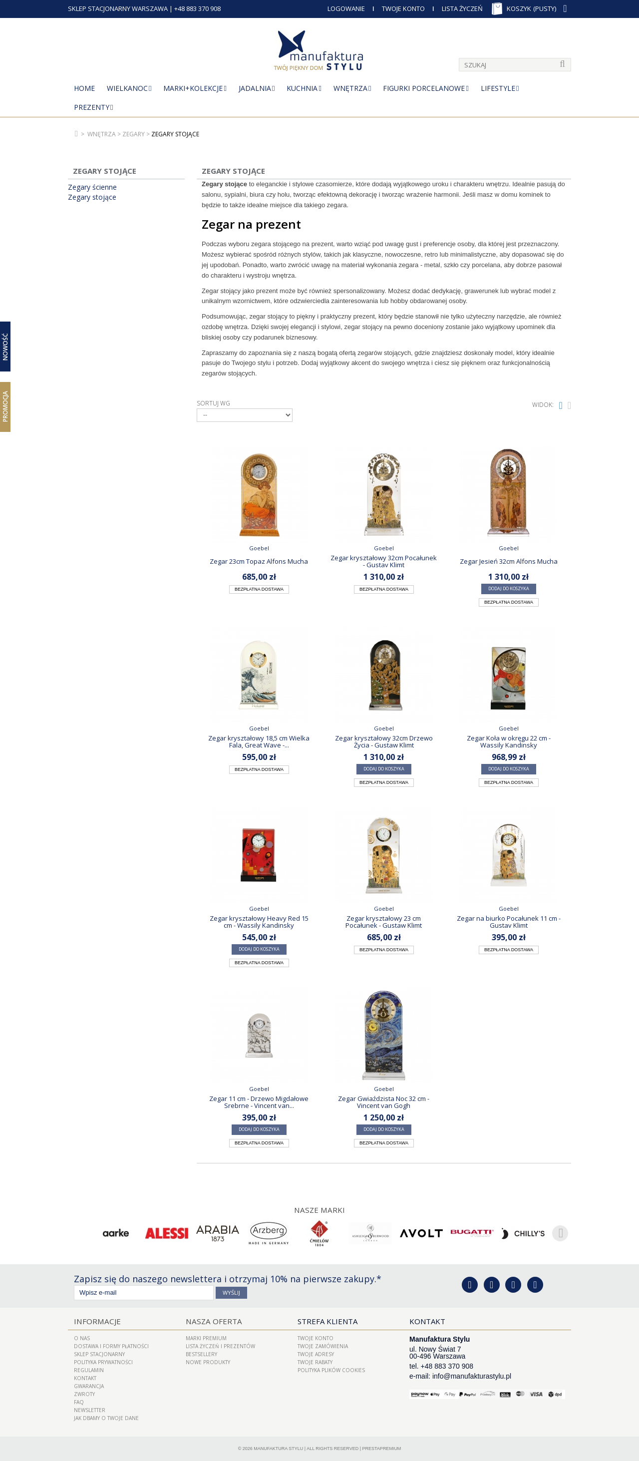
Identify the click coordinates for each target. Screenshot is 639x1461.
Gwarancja (89, 1386)
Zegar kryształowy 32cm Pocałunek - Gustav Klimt (383, 561)
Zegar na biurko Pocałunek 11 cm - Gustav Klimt (509, 922)
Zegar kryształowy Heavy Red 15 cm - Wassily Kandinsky (259, 922)
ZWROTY (84, 1394)
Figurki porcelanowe (424, 88)
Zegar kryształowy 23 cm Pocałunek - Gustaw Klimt (383, 922)
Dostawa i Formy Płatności (111, 1346)
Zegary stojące (92, 197)
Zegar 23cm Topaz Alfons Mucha (259, 561)
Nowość (5, 346)
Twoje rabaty (315, 1362)
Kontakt (85, 1378)
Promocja (5, 406)
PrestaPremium (381, 1448)
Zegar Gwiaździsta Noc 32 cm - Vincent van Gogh (383, 1102)
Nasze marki (320, 1210)
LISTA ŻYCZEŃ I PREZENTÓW (220, 1346)
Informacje (96, 1321)
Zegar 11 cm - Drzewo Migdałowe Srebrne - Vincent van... (259, 1102)
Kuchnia (302, 88)
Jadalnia (255, 88)
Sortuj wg (213, 403)
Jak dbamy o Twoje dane (106, 1418)
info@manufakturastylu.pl (471, 1376)
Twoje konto (315, 1338)
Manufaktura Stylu (278, 1448)
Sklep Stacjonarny (99, 1354)
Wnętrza (350, 88)
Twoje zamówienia (323, 1346)
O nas (82, 1338)
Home (84, 88)
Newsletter (89, 1410)
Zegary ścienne (92, 187)
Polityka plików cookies (331, 1370)
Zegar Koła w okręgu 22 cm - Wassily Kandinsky (509, 741)
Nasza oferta (213, 1321)
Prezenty (91, 107)
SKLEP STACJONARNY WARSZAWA (118, 8)
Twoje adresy (316, 1354)
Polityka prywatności (103, 1362)
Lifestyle (498, 88)
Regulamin (89, 1370)
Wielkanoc (127, 88)
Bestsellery (201, 1354)
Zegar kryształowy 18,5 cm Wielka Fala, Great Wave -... (259, 741)
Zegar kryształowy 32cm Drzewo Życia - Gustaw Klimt (384, 741)
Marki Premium (206, 1338)
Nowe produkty (208, 1362)
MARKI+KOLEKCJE (193, 88)
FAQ (79, 1402)
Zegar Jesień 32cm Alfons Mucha (509, 561)
